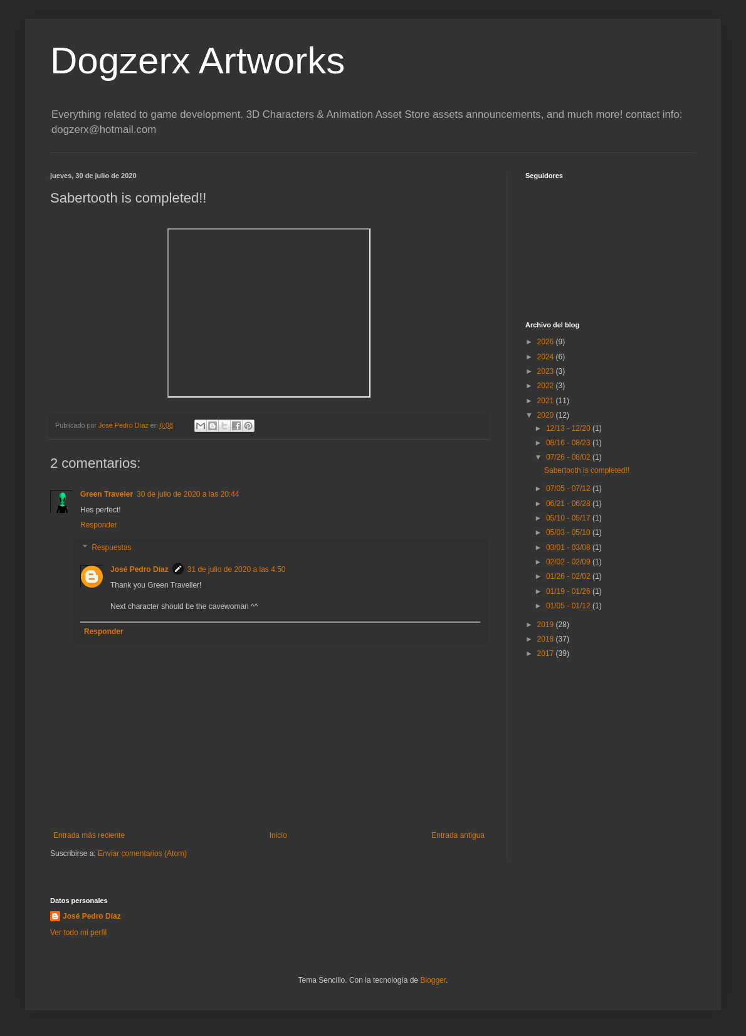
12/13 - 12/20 (569, 428)
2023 (546, 371)
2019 (546, 624)
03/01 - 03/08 (569, 547)
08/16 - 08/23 (569, 442)
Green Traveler (106, 494)
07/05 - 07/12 (569, 488)
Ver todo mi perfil (78, 932)
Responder (98, 525)
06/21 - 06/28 (569, 503)
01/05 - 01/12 (569, 605)
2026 (546, 341)
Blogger (433, 980)
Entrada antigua (458, 835)
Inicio (278, 835)
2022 (546, 385)
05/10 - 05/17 (569, 518)
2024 (546, 356)
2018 (546, 639)
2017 (546, 653)
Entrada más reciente (89, 835)
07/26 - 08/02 (569, 457)
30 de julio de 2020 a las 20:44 (188, 494)
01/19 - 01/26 (569, 591)
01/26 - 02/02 (569, 576)
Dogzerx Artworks (197, 61)
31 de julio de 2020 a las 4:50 (236, 569)
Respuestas (111, 547)
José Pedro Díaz (139, 569)
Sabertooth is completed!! (586, 470)
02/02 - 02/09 (569, 562)
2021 (546, 400)
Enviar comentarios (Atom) (142, 853)
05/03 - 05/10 (569, 532)
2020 (546, 415)
